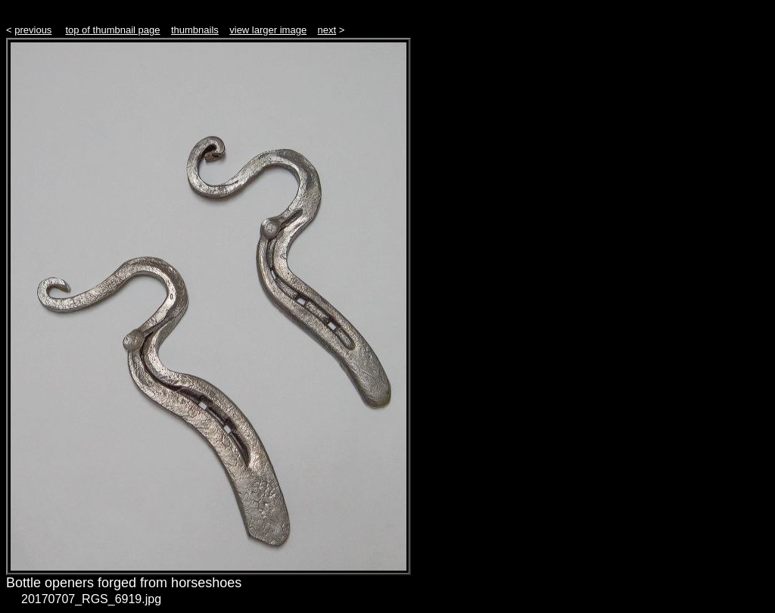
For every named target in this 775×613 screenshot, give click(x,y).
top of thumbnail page (112, 30)
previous (32, 30)
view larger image (268, 30)
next (327, 30)
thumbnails (195, 30)
